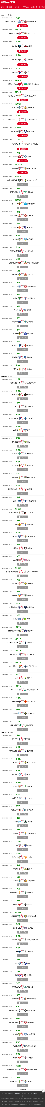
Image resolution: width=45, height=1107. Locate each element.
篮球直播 (9, 7)
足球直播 (18, 7)
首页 (2, 7)
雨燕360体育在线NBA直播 (13, 1093)
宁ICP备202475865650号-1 (33, 1093)
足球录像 (34, 7)
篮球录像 (26, 7)
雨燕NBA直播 (8, 2)
